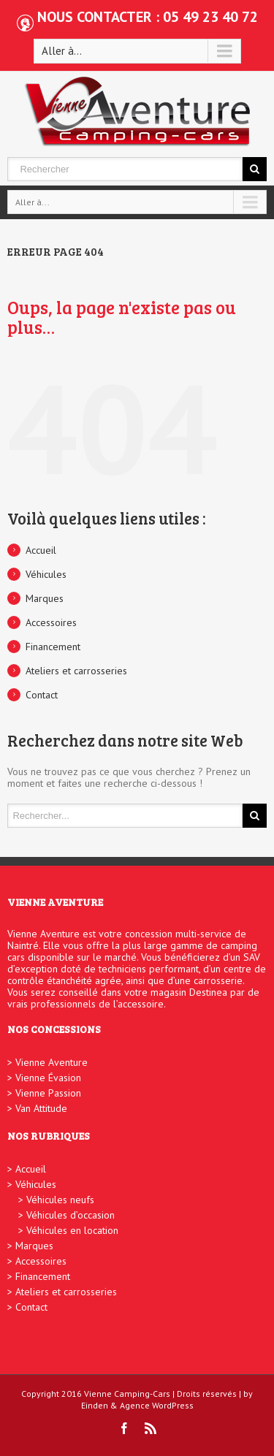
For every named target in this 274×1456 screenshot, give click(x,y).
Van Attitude (41, 1108)
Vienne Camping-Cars (127, 1393)
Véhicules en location (72, 1230)
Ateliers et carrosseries (76, 670)
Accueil (41, 550)
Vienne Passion (48, 1092)
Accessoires (51, 622)
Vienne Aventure (51, 1062)
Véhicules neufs (60, 1199)
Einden (94, 1405)
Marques (45, 598)
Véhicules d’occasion (70, 1214)
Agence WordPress (157, 1405)
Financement (53, 646)
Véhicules (46, 574)
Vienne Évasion (48, 1077)
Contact (42, 694)
